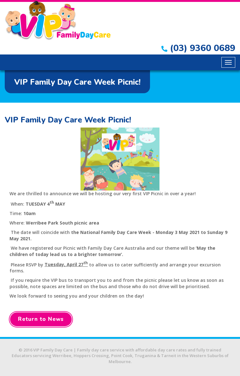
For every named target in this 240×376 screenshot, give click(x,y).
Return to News (41, 319)
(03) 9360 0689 (198, 48)
